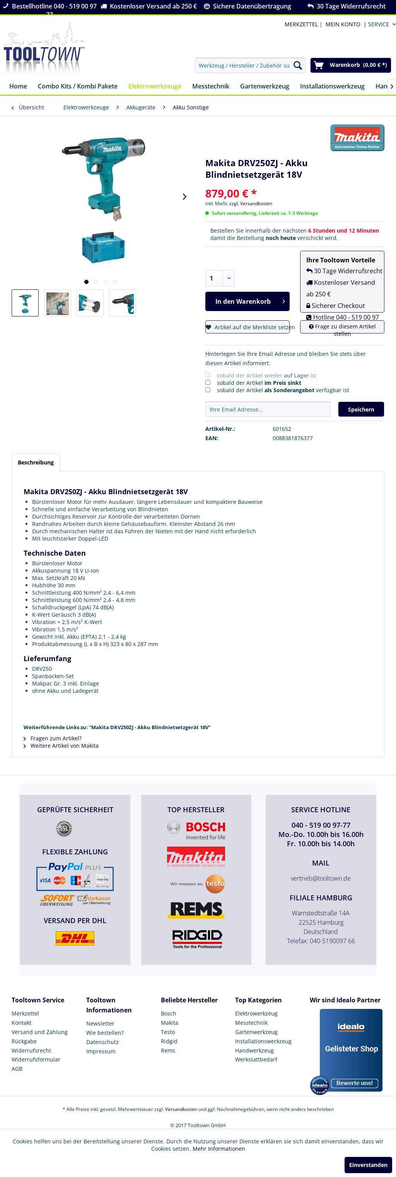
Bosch (168, 1013)
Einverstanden (368, 1164)
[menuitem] (345, 24)
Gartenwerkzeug (256, 1032)
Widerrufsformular (36, 1059)
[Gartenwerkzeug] (265, 87)
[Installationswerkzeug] (332, 87)
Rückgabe (24, 1041)
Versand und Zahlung (40, 1032)
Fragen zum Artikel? (53, 738)
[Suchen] (298, 65)
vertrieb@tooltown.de (321, 878)
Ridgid (169, 1041)
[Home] (18, 87)
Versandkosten (181, 1109)
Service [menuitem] (379, 24)
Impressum (101, 1051)
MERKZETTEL (301, 24)
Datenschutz (102, 1042)
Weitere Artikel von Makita (61, 745)
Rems (168, 1050)
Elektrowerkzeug (256, 1013)
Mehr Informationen (219, 1148)
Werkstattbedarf (256, 1059)
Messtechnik (251, 1022)
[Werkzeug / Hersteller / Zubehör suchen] (250, 65)
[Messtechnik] (211, 87)
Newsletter (100, 1023)
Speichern (361, 409)
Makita (169, 1022)
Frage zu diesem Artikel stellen (342, 330)
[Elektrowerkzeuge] (155, 87)
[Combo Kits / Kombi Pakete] (77, 87)
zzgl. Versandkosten (250, 203)
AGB (17, 1068)
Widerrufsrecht (31, 1050)
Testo (168, 1032)
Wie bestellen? (105, 1032)
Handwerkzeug (254, 1050)
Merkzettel (25, 1013)
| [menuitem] (303, 24)
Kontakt (21, 1022)
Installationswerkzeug (263, 1041)
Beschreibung (36, 462)
